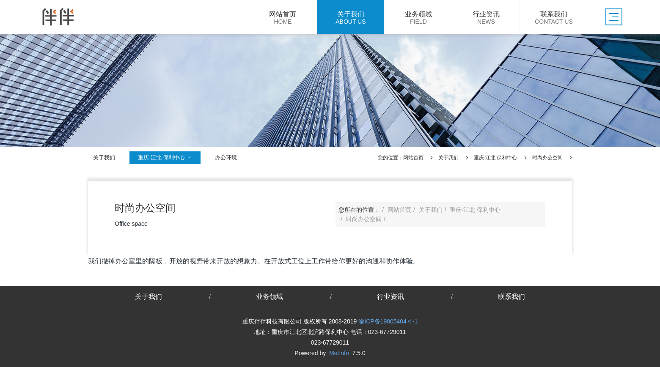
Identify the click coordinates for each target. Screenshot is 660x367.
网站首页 (413, 158)
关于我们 (104, 157)
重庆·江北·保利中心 (165, 157)
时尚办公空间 (547, 158)
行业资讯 (390, 296)
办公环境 (226, 157)
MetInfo (339, 353)
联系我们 (511, 296)
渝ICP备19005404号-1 (388, 321)
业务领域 (269, 296)
